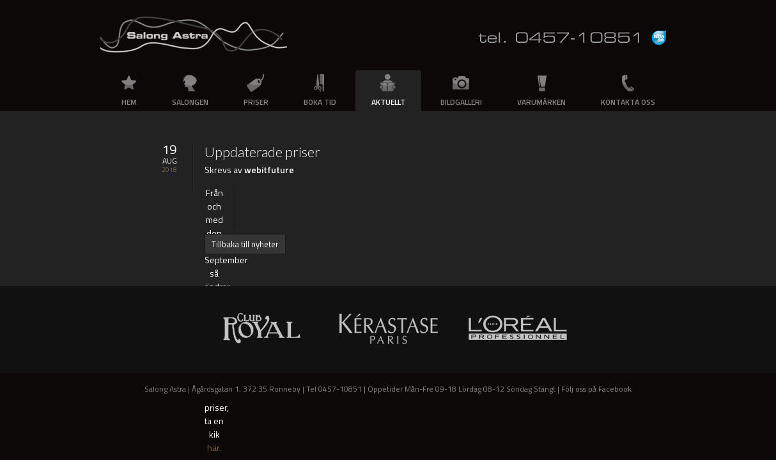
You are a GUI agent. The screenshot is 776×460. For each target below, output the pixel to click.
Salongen (190, 102)
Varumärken (541, 102)
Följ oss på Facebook (596, 389)
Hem (129, 102)
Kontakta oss (628, 102)
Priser (256, 102)
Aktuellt (388, 102)
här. (214, 447)
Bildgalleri (461, 102)
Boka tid (320, 102)
